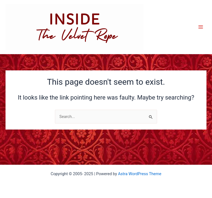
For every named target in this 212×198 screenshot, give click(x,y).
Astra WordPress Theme (139, 173)
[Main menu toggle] (200, 27)
